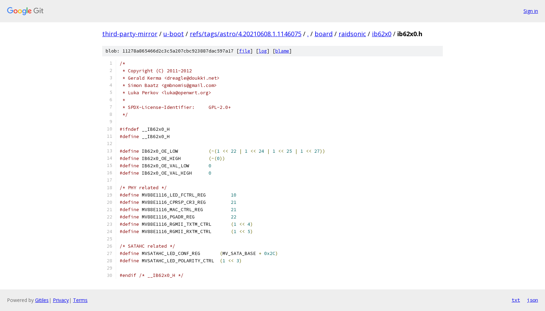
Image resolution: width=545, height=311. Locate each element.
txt (516, 300)
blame (282, 51)
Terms (80, 300)
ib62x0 (381, 34)
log (263, 51)
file (244, 51)
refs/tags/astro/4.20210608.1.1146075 (245, 34)
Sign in (530, 11)
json (532, 300)
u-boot (173, 34)
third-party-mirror (129, 34)
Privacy (61, 300)
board (324, 34)
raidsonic (352, 34)
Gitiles (42, 300)
